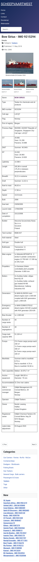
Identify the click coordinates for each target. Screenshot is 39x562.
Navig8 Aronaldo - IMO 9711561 (15, 541)
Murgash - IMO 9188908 (12, 548)
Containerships (9, 461)
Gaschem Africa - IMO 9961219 (15, 503)
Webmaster (5, 24)
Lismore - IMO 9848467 (12, 520)
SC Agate (6, 500)
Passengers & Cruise (11, 478)
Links (3, 14)
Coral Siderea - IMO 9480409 (14, 508)
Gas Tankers (8, 471)
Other (5, 488)
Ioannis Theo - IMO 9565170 (14, 536)
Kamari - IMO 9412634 (11, 551)
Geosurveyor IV (9, 523)
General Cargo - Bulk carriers (13, 474)
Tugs (5, 484)
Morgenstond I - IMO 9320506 (14, 556)
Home (3, 10)
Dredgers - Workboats (11, 464)
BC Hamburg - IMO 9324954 (14, 553)
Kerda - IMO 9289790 (11, 515)
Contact (4, 17)
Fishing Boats (8, 468)
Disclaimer (5, 20)
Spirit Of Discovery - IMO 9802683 (16, 510)
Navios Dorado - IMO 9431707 (14, 538)
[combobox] (11, 29)
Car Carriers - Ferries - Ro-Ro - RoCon (16, 458)
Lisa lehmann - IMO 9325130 (14, 513)
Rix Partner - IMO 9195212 (13, 546)
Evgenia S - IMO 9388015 (12, 531)
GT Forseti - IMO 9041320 (13, 518)
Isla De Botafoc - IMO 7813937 (14, 533)
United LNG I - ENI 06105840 (14, 505)
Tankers (6, 481)
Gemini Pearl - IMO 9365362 (14, 528)
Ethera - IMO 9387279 (11, 525)
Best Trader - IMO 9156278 (13, 543)
